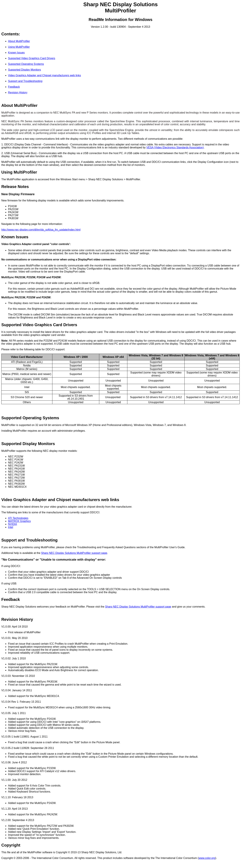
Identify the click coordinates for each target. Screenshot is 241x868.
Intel (10, 527)
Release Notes (15, 186)
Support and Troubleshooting (25, 81)
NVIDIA (12, 524)
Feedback (14, 86)
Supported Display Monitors (24, 69)
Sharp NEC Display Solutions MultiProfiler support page (74, 553)
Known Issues (16, 52)
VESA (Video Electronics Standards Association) (175, 147)
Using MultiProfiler (19, 46)
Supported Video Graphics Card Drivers (31, 58)
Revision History (17, 92)
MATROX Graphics (19, 521)
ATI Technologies (18, 518)
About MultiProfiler (19, 41)
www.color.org (207, 858)
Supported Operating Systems (26, 64)
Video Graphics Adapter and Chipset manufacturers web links (44, 75)
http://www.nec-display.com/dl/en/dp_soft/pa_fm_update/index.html (41, 229)
